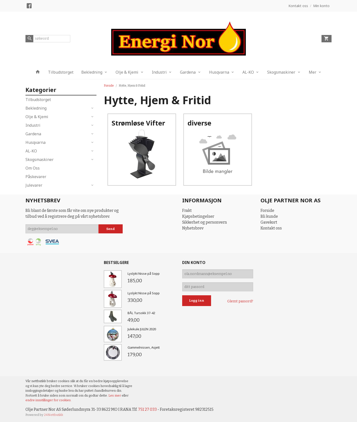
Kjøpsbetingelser (198, 216)
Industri (159, 72)
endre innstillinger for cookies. (48, 400)
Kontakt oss (271, 228)
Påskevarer (35, 176)
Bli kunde (269, 216)
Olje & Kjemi (127, 72)
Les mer (115, 395)
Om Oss (32, 168)
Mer (312, 72)
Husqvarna (219, 72)
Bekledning (91, 72)
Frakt (187, 210)
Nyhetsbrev (192, 228)
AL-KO (248, 72)
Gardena (188, 72)
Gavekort (269, 222)
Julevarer (33, 185)
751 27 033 (147, 409)
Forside (109, 85)
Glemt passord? (240, 301)
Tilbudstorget (60, 72)
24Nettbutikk (53, 415)
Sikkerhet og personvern (204, 222)
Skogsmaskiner (281, 72)
